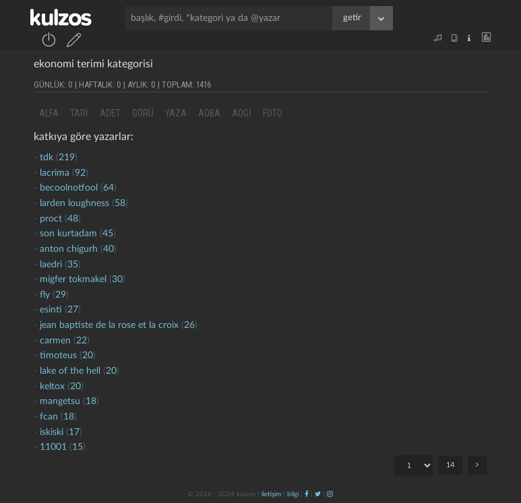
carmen (55, 340)
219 (67, 157)
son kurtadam (68, 233)
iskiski (51, 432)
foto (272, 113)
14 (450, 465)
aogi (241, 113)
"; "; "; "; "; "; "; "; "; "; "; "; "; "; (413, 465)
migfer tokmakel (73, 279)
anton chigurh (69, 249)
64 (108, 188)
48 (72, 219)
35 (72, 264)
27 (72, 309)
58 (120, 203)
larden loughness (74, 203)
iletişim (271, 494)
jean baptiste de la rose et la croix (109, 325)
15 (77, 447)
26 (189, 325)
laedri (51, 264)
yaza (176, 113)
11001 (53, 447)
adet (110, 113)
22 (81, 340)
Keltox (53, 386)
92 (80, 173)
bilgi (293, 494)
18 (91, 401)
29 (60, 295)
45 (107, 233)
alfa (49, 113)
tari (79, 113)
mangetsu (60, 401)
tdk (46, 157)
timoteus (58, 355)
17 (74, 432)
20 (87, 355)
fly (45, 295)
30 (117, 279)
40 (108, 249)
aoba (209, 113)
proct (51, 219)
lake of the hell (70, 371)
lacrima (54, 173)
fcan (49, 417)
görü (143, 113)
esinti (51, 309)
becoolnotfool (69, 188)
